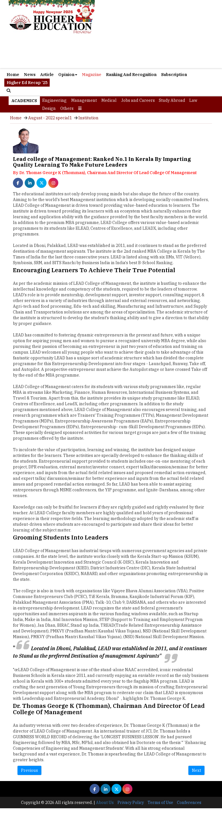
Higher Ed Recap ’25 (27, 82)
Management (84, 100)
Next (196, 770)
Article (47, 74)
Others (67, 108)
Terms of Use (160, 802)
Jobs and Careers (138, 100)
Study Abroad (172, 100)
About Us (105, 802)
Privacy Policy (130, 802)
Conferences (189, 802)
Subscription (174, 74)
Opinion (67, 74)
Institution (88, 117)
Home (13, 74)
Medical (109, 100)
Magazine (91, 74)
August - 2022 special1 (50, 117)
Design (49, 108)
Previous (29, 770)
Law (193, 100)
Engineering (54, 100)
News (30, 74)
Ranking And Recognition (131, 74)
